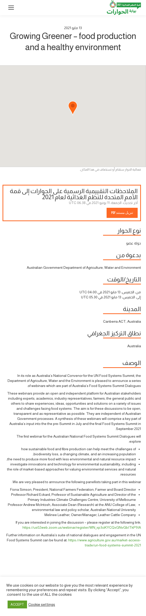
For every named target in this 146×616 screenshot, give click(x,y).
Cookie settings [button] (41, 605)
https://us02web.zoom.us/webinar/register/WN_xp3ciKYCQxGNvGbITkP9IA (81, 527)
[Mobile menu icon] (11, 7)
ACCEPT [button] (17, 604)
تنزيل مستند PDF (122, 213)
